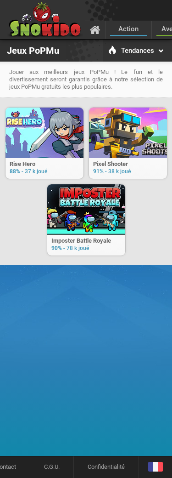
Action (128, 29)
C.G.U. (52, 466)
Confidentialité (106, 466)
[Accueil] (95, 29)
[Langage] (155, 467)
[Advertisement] (86, 364)
